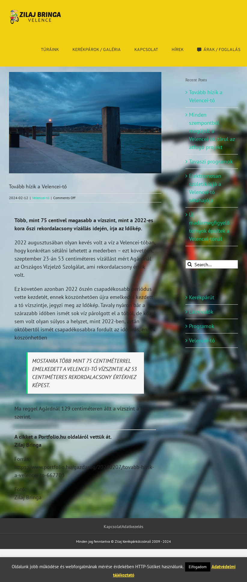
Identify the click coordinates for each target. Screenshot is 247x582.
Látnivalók (201, 311)
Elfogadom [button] (198, 566)
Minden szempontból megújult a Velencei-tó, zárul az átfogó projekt (212, 131)
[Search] (189, 264)
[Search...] (211, 264)
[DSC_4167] (85, 122)
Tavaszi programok (211, 161)
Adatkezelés (132, 526)
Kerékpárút (201, 297)
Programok (201, 326)
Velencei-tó (40, 197)
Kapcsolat (113, 526)
